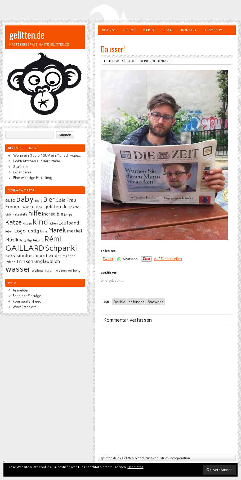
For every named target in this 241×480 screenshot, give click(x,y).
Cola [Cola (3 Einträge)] (61, 200)
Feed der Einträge (26, 296)
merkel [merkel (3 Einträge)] (74, 231)
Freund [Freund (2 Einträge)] (26, 207)
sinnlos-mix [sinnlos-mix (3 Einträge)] (29, 255)
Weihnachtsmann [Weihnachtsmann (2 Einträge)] (43, 270)
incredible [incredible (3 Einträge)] (52, 214)
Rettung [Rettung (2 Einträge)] (38, 240)
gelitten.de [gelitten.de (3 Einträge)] (56, 206)
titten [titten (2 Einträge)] (71, 256)
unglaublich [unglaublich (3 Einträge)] (47, 261)
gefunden (136, 302)
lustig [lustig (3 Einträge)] (32, 231)
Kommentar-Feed (26, 301)
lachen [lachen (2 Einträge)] (53, 223)
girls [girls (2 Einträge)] (8, 214)
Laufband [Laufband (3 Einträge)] (69, 223)
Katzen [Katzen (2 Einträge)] (27, 223)
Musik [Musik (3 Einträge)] (12, 240)
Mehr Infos (135, 467)
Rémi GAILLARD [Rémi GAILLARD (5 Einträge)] (33, 243)
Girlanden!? (22, 172)
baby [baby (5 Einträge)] (25, 199)
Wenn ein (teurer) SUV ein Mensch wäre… (47, 155)
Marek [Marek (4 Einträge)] (57, 230)
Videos (129, 30)
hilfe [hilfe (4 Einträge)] (34, 213)
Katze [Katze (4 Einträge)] (13, 222)
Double (119, 302)
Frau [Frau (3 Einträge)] (71, 200)
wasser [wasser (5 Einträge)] (18, 268)
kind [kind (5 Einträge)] (40, 221)
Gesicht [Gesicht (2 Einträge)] (73, 207)
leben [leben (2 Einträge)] (9, 231)
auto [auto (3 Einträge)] (10, 200)
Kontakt (189, 30)
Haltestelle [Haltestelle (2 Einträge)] (20, 214)
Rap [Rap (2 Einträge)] (29, 240)
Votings (108, 30)
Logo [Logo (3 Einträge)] (20, 231)
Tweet (108, 259)
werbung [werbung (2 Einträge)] (74, 270)
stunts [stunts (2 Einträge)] (62, 256)
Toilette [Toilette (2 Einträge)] (10, 262)
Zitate (167, 30)
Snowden (156, 302)
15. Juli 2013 (113, 61)
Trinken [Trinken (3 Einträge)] (24, 261)
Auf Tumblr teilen (168, 259)
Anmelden (20, 290)
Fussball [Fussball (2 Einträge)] (37, 207)
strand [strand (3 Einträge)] (50, 255)
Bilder (148, 30)
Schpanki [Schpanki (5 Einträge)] (61, 248)
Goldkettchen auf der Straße (36, 161)
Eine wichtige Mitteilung (32, 178)
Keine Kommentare (155, 61)
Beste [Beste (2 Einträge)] (38, 201)
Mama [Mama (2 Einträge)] (43, 231)
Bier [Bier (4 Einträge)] (49, 199)
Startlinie (20, 166)
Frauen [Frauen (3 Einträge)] (13, 206)
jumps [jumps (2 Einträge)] (68, 214)
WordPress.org (24, 307)
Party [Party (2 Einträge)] (22, 240)
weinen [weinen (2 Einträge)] (61, 270)
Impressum (213, 30)
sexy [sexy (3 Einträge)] (10, 255)
